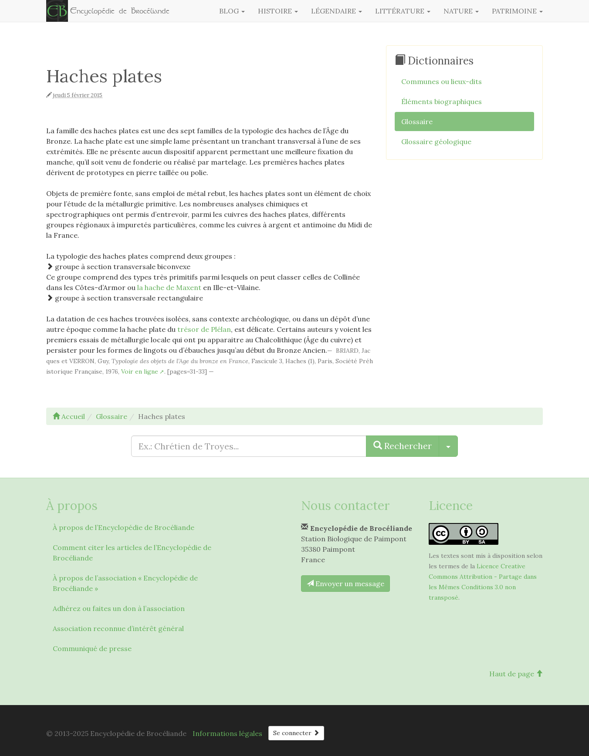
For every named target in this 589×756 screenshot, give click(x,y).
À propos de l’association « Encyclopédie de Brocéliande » (125, 583)
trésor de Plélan (204, 329)
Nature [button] (461, 11)
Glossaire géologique (436, 141)
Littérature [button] (402, 11)
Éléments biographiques (441, 101)
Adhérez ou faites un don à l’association (119, 608)
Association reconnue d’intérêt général (118, 628)
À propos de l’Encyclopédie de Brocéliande (123, 527)
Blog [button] (232, 11)
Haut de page (516, 673)
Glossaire (417, 121)
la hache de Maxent (169, 287)
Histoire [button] (278, 11)
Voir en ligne (139, 371)
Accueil (69, 416)
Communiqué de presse (92, 648)
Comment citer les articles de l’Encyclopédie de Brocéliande (132, 552)
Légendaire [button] (336, 11)
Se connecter (296, 733)
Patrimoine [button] (517, 11)
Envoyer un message (345, 583)
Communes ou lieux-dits (441, 81)
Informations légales (227, 733)
